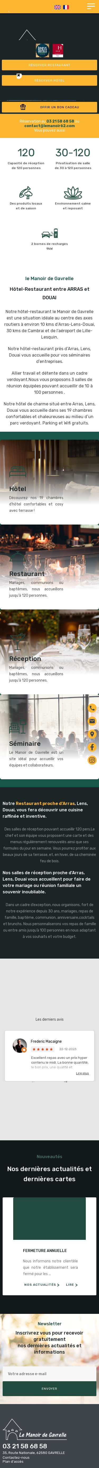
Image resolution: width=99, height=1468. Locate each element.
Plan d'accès (13, 1461)
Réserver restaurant (49, 65)
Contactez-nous (16, 1458)
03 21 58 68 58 (25, 1446)
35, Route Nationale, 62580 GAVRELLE (34, 1453)
